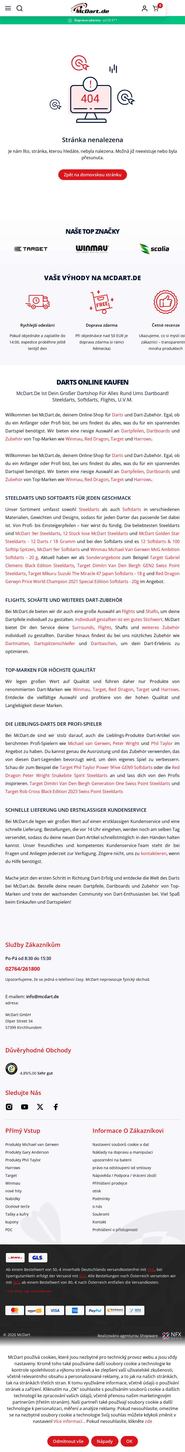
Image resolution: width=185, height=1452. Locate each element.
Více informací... (69, 1421)
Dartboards (158, 433)
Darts (117, 417)
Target (117, 441)
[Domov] (103, 8)
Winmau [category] (12, 1185)
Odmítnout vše (68, 1441)
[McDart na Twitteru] (40, 1111)
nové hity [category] (13, 1193)
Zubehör (14, 441)
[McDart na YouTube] (24, 1111)
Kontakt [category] (99, 1224)
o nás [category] (97, 1208)
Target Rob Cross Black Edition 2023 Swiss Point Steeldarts (64, 794)
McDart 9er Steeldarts (37, 535)
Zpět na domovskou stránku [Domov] (92, 176)
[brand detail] (31, 251)
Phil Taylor (162, 745)
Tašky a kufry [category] (17, 1216)
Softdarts (131, 511)
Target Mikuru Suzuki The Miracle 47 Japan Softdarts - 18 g (86, 576)
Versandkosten (41, 1293)
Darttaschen (103, 646)
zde (148, 1421)
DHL (151, 1271)
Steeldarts (89, 511)
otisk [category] (96, 1193)
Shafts (152, 613)
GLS (82, 1278)
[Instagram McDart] (9, 1111)
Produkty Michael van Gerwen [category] (32, 1146)
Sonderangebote (103, 560)
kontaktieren (154, 855)
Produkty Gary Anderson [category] (27, 1154)
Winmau (73, 441)
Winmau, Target (89, 691)
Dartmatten (17, 646)
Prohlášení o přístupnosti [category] (115, 1231)
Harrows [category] (12, 1169)
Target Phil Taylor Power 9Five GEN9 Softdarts (106, 769)
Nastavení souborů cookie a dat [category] (120, 1146)
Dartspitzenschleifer (54, 646)
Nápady (105, 1441)
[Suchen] (19, 8)
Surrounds (83, 630)
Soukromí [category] (100, 1216)
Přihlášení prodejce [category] (109, 1185)
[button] (164, 8)
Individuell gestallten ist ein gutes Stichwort (119, 621)
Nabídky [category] (12, 1200)
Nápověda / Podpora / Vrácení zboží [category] (124, 1177)
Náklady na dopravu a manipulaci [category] (122, 1154)
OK (129, 1441)
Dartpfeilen (132, 433)
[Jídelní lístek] (8, 8)
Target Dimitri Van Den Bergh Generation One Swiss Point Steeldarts (100, 786)
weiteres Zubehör (161, 630)
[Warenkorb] (175, 8)
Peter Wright (126, 745)
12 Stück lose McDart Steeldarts (95, 535)
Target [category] (11, 1177)
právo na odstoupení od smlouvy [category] (121, 1169)
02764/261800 (22, 970)
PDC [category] (9, 1231)
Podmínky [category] (101, 1200)
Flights (128, 613)
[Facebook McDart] (55, 1111)
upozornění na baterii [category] (112, 1162)
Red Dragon (96, 441)
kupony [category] (11, 1224)
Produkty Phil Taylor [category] (23, 1162)
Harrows (142, 441)
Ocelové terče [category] (17, 1208)
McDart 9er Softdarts (58, 552)
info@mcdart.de (42, 999)
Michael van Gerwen (89, 745)
